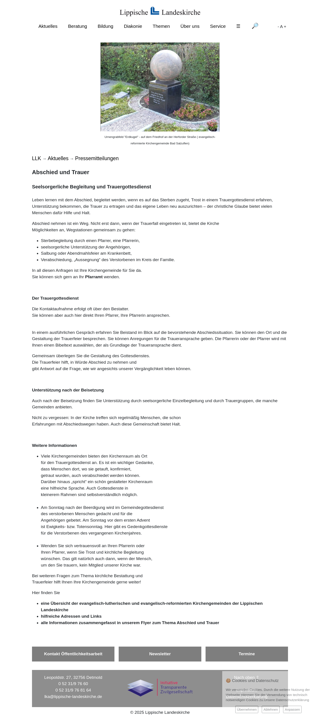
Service (218, 26)
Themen (161, 26)
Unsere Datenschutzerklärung (286, 700)
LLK (36, 158)
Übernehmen (247, 709)
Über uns (190, 26)
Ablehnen (271, 709)
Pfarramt (94, 276)
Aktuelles (48, 26)
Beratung (77, 26)
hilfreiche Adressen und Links (71, 616)
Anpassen (292, 709)
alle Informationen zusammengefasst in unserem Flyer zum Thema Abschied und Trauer (130, 622)
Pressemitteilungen (97, 158)
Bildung (105, 26)
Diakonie (133, 26)
